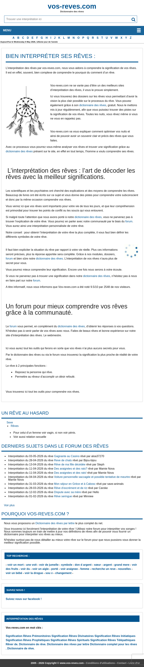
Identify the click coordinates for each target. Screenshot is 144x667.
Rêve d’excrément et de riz (70, 488)
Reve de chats (63, 460)
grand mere (121, 564)
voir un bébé (14, 573)
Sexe (10, 422)
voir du (25, 568)
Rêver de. (12, 644)
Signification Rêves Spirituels (70, 640)
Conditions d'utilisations (100, 663)
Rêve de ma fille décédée (69, 464)
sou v (49, 573)
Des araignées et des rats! (70, 472)
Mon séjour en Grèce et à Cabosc (74, 483)
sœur (97, 564)
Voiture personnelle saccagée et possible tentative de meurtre (92, 476)
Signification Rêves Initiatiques (115, 635)
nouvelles (124, 568)
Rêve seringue (63, 496)
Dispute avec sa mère (67, 492)
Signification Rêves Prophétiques (28, 640)
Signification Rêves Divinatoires (72, 635)
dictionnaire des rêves (92, 105)
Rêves (15, 425)
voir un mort (15, 564)
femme (84, 568)
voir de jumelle (49, 564)
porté (54, 568)
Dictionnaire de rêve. (32, 644)
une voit (31, 564)
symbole (66, 564)
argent (107, 564)
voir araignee (69, 568)
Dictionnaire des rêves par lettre (55, 523)
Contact (121, 663)
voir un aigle (40, 568)
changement (63, 573)
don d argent (83, 564)
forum (128, 221)
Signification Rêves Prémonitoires (28, 635)
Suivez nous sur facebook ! (24, 598)
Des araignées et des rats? (70, 468)
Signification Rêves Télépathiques (112, 640)
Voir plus (9, 505)
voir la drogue (34, 573)
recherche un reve (104, 568)
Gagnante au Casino (67, 456)
